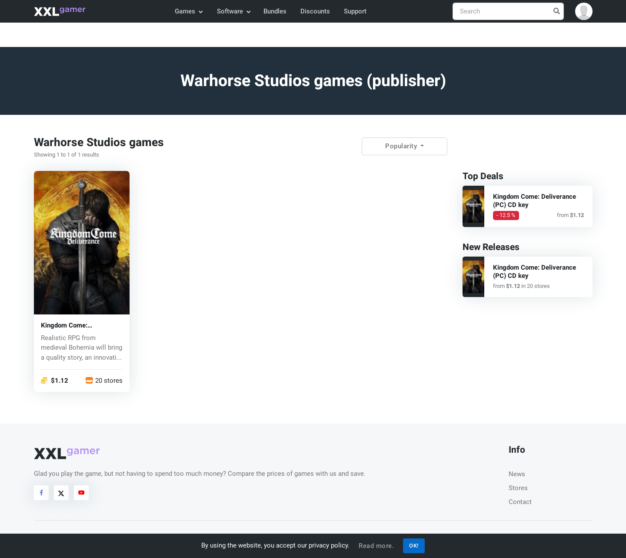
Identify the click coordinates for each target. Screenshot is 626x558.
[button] (584, 11)
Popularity (402, 146)
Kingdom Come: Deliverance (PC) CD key (77, 325)
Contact (520, 502)
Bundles (274, 11)
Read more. (376, 546)
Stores (518, 488)
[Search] (508, 11)
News (517, 474)
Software (233, 11)
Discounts (315, 11)
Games (188, 11)
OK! (414, 545)
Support (355, 11)
